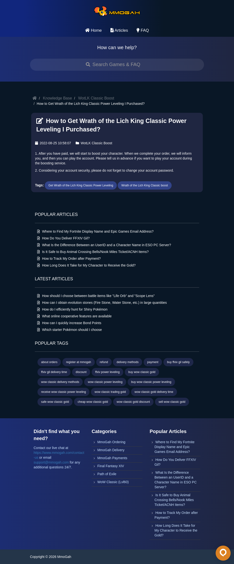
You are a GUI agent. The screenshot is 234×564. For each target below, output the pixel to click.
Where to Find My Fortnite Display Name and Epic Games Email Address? (95, 231)
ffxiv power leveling (107, 372)
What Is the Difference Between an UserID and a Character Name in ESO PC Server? (104, 245)
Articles (119, 30)
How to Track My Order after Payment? (69, 258)
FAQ (143, 30)
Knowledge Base (57, 98)
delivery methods (128, 362)
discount (81, 372)
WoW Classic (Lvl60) (113, 482)
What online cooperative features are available (74, 316)
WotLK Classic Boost (96, 98)
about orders (49, 362)
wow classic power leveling (105, 382)
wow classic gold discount (133, 402)
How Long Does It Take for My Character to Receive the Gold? (86, 265)
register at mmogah (78, 362)
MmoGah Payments (112, 458)
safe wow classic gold (55, 402)
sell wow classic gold (172, 402)
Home (93, 30)
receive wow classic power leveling (63, 392)
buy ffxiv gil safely (178, 362)
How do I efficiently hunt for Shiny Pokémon (72, 309)
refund (104, 362)
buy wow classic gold (141, 372)
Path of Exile (107, 474)
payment (152, 362)
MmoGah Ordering (111, 442)
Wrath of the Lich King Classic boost (144, 185)
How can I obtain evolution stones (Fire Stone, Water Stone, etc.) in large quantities (102, 303)
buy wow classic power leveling (151, 382)
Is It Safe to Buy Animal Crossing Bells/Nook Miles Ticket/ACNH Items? (93, 252)
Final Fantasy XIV (110, 466)
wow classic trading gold (110, 392)
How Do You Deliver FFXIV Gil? (63, 238)
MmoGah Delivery (110, 450)
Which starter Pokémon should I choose (69, 330)
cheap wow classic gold (93, 402)
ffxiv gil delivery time (54, 372)
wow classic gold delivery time (154, 392)
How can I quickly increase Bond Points (69, 323)
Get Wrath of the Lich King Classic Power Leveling (80, 185)
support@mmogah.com (51, 462)
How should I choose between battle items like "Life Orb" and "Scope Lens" (96, 296)
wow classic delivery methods (60, 382)
